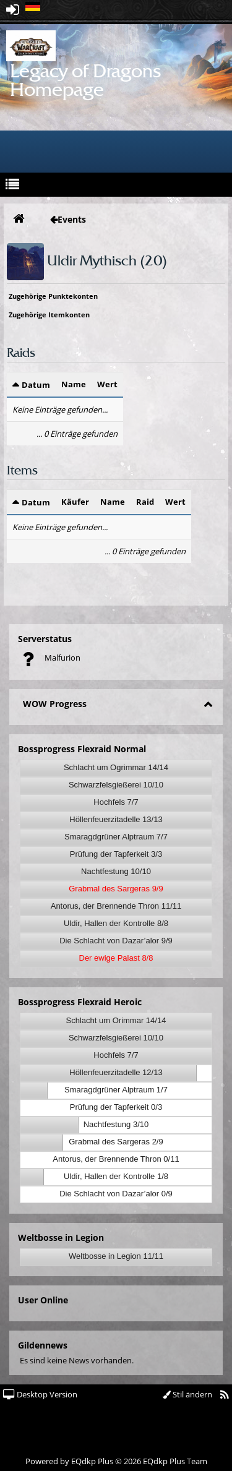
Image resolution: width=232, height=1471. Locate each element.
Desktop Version (40, 1394)
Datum (36, 384)
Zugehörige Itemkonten (49, 314)
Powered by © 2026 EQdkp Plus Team (116, 1461)
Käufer (75, 501)
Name (73, 384)
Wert (107, 384)
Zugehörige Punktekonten (53, 296)
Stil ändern (187, 1394)
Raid (145, 501)
